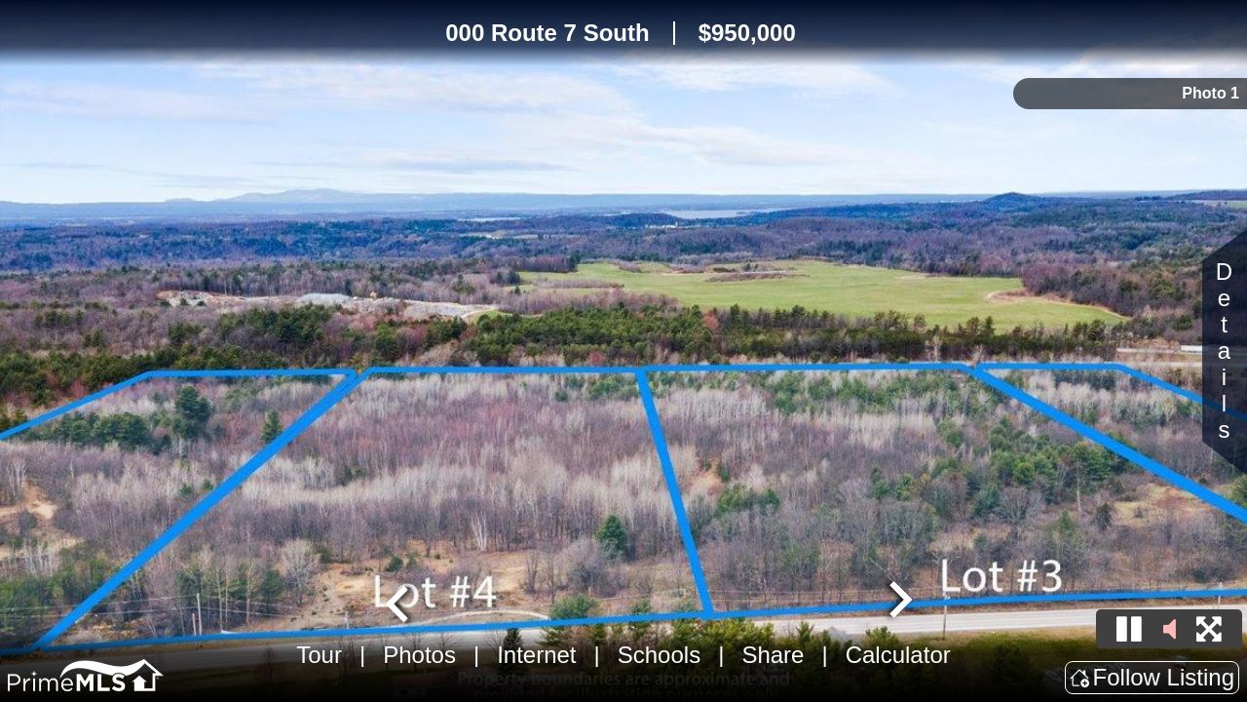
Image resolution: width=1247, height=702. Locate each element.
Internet (536, 655)
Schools (659, 655)
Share (772, 655)
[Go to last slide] (399, 601)
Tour (319, 655)
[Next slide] (898, 601)
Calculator (898, 655)
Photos (419, 655)
